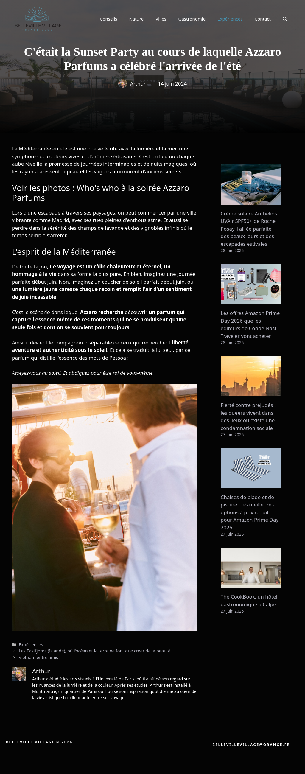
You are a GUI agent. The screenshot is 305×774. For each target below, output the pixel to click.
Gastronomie (192, 19)
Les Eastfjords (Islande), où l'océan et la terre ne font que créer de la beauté (94, 651)
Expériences (230, 19)
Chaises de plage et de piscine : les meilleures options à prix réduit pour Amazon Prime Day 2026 (249, 512)
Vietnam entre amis (38, 657)
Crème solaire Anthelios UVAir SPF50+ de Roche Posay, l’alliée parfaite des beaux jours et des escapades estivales (249, 228)
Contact (263, 19)
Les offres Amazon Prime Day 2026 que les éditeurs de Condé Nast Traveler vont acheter (250, 324)
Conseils (108, 19)
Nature (136, 19)
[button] (285, 19)
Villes (160, 19)
